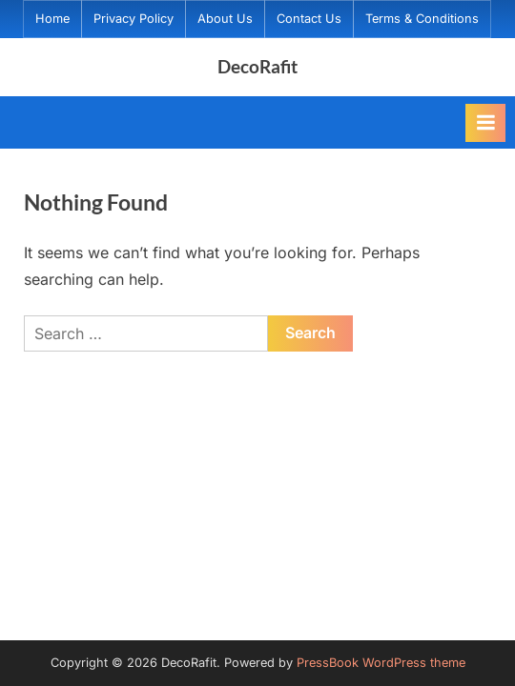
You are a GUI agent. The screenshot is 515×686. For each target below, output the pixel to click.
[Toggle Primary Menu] (485, 123)
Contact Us (309, 18)
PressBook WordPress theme (381, 663)
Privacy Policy (133, 18)
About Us (225, 18)
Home (52, 18)
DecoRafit (257, 66)
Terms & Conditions (422, 18)
